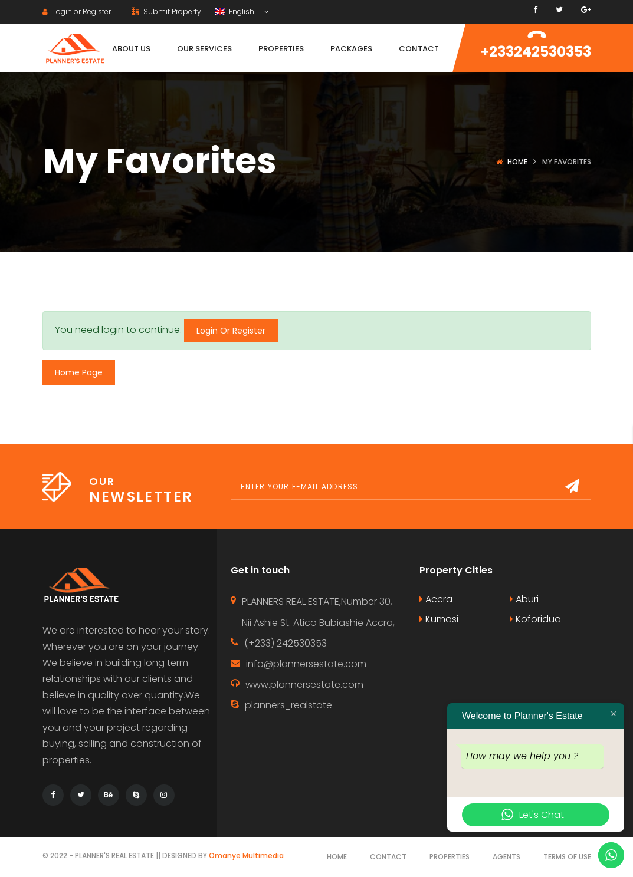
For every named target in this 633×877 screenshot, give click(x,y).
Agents (506, 857)
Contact (388, 857)
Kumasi (438, 619)
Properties (449, 857)
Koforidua (535, 619)
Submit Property (166, 11)
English (235, 11)
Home (517, 162)
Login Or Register (230, 331)
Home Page (79, 372)
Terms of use (567, 857)
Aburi (524, 599)
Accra (435, 599)
